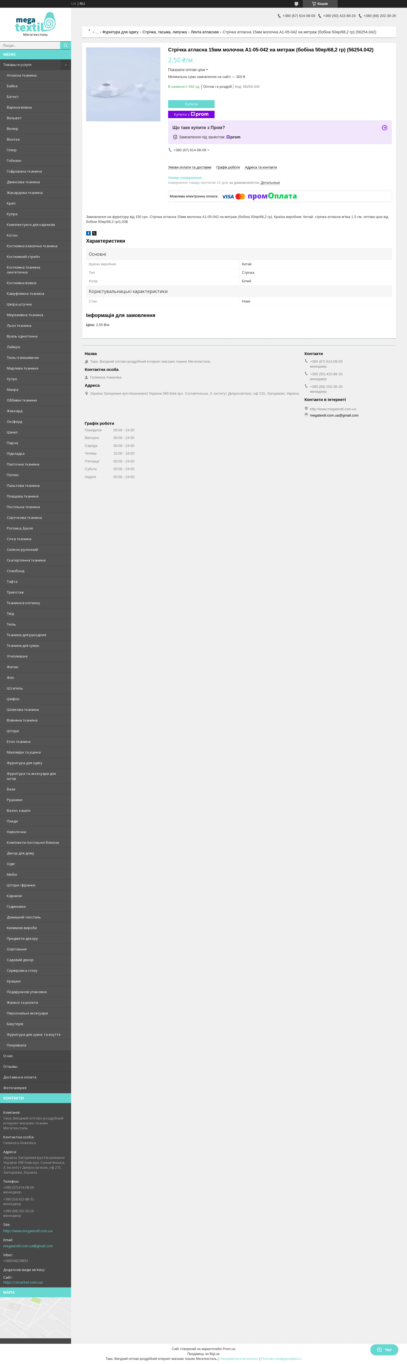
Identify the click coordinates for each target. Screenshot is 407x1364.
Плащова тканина (23, 496)
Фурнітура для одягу (24, 762)
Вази (11, 789)
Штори (13, 730)
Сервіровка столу (22, 970)
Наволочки (16, 831)
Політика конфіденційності (281, 1359)
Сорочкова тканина (24, 517)
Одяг (11, 863)
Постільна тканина (23, 506)
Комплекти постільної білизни (33, 842)
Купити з (191, 114)
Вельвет (14, 117)
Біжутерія (15, 1023)
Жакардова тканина (25, 192)
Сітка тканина (19, 538)
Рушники (14, 799)
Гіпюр (12, 149)
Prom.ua (229, 1349)
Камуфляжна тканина (25, 293)
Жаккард (14, 410)
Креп (11, 203)
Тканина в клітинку (23, 602)
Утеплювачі (17, 656)
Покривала (16, 1045)
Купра (12, 213)
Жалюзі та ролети (22, 1002)
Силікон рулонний (22, 549)
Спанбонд (15, 570)
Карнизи (14, 895)
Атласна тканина (22, 75)
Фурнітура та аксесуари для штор (31, 776)
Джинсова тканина (23, 181)
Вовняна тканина (22, 720)
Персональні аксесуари (27, 1013)
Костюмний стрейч (23, 256)
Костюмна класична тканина (32, 245)
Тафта (12, 581)
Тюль (11, 624)
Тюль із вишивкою (23, 357)
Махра (12, 389)
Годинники (16, 906)
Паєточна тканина (23, 464)
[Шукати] (65, 45)
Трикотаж (15, 592)
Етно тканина (19, 741)
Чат (384, 1349)
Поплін (13, 474)
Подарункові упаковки (27, 991)
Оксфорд (14, 421)
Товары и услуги (17, 64)
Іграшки (14, 981)
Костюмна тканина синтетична (23, 270)
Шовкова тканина (23, 709)
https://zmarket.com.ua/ (23, 1282)
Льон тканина (19, 325)
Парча (12, 442)
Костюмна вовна (21, 282)
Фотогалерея (15, 1087)
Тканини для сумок (23, 645)
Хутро (12, 378)
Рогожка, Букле (20, 528)
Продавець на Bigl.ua (203, 1354)
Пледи (12, 821)
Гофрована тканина (24, 171)
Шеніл (12, 432)
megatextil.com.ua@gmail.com (28, 1245)
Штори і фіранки (21, 885)
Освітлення (17, 949)
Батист (13, 96)
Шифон (13, 698)
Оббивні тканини (22, 400)
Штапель (15, 688)
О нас (8, 1055)
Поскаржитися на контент (238, 1359)
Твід (10, 613)
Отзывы (10, 1066)
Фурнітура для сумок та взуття (33, 1034)
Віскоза (13, 139)
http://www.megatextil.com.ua (27, 1230)
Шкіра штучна (19, 304)
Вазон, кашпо (19, 810)
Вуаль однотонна (22, 336)
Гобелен (14, 160)
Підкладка (16, 453)
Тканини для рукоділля (26, 634)
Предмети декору (22, 938)
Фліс (10, 677)
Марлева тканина (22, 368)
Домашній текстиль (24, 917)
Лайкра (13, 346)
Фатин (12, 666)
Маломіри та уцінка (24, 752)
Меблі (12, 874)
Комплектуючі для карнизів (31, 224)
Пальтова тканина (23, 485)
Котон (12, 235)
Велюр (12, 128)
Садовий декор (20, 959)
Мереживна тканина (25, 314)
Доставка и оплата (19, 1077)
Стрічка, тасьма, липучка (164, 32)
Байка (12, 85)
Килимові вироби (22, 927)
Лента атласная (205, 32)
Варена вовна (19, 107)
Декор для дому (20, 853)
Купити (191, 103)
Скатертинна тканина (26, 560)
